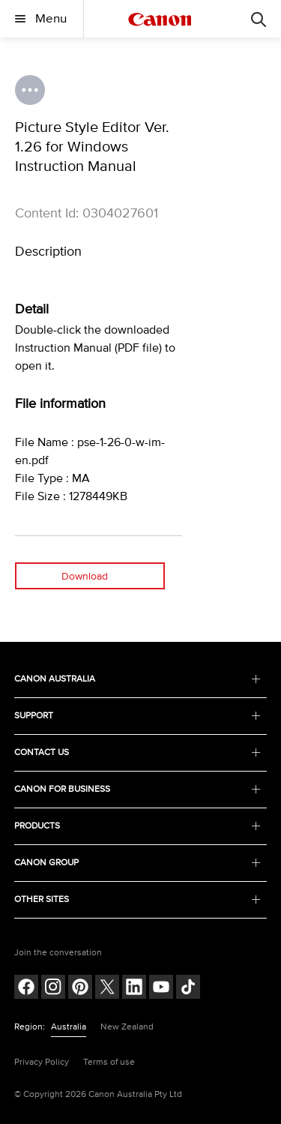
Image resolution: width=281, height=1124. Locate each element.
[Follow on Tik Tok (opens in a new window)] (188, 989)
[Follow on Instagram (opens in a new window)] (53, 989)
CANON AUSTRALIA (138, 679)
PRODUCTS (138, 826)
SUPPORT (138, 715)
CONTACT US (138, 752)
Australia (68, 1027)
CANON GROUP (138, 862)
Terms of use (109, 1062)
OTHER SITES (138, 899)
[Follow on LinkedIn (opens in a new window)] (134, 989)
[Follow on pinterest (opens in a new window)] (80, 989)
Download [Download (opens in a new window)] (84, 576)
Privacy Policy (41, 1062)
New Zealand (127, 1027)
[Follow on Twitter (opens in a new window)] (107, 989)
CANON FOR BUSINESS (138, 789)
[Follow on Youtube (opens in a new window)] (161, 989)
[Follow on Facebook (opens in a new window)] (26, 989)
